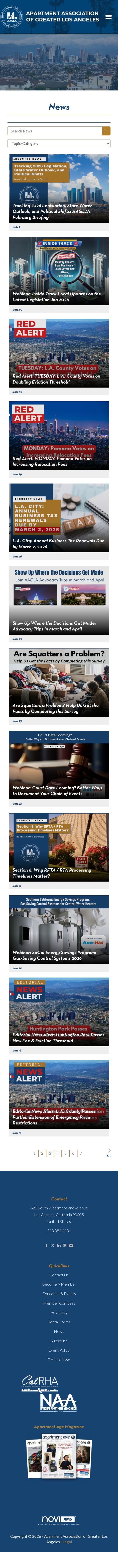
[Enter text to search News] (55, 130)
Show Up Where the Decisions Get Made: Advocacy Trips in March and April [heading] (54, 626)
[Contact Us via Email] (71, 1245)
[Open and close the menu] (108, 17)
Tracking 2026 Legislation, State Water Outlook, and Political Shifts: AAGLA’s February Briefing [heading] (52, 212)
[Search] (106, 130)
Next (108, 1153)
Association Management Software (59, 1520)
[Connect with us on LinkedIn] (58, 1245)
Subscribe (59, 1340)
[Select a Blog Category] (59, 143)
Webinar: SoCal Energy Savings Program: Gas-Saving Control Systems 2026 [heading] (54, 956)
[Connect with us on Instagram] (64, 1245)
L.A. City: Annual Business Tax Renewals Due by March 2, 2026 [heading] (58, 544)
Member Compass (59, 1303)
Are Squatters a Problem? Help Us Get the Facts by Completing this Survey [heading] (56, 708)
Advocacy (59, 1312)
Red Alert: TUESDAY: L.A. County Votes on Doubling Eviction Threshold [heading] (56, 379)
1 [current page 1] (34, 1153)
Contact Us (59, 1274)
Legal (67, 1542)
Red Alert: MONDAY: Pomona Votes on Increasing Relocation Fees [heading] (52, 462)
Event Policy (59, 1350)
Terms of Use (59, 1359)
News (59, 1331)
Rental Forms (59, 1321)
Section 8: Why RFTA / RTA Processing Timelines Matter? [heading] (52, 873)
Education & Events (59, 1293)
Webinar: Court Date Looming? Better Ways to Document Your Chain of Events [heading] (57, 791)
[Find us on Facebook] (46, 1245)
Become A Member (59, 1284)
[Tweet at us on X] (52, 1245)
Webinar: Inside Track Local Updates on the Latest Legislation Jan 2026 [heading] (57, 297)
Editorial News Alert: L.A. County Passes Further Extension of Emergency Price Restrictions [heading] (54, 1117)
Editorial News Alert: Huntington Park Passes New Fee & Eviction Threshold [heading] (58, 1038)
